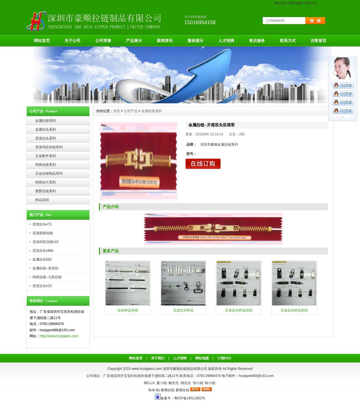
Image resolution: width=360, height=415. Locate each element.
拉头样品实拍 (128, 310)
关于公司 (73, 40)
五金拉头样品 (183, 310)
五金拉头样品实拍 (238, 310)
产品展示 (134, 40)
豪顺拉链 (167, 390)
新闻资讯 (165, 40)
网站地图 (295, 3)
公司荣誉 (103, 40)
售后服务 (257, 40)
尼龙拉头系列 (45, 138)
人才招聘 (226, 40)
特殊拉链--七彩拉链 (47, 277)
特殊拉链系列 (45, 165)
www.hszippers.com (146, 369)
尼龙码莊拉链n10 (45, 242)
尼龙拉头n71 (42, 224)
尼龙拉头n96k (43, 251)
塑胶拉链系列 (45, 191)
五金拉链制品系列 (49, 173)
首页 (116, 111)
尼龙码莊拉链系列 (49, 147)
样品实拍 (42, 200)
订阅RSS (224, 358)
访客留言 (318, 40)
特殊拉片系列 (45, 182)
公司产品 (130, 111)
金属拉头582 (42, 259)
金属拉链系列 (45, 121)
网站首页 (280, 3)
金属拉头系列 (45, 129)
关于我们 (157, 358)
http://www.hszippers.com (59, 336)
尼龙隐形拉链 (42, 233)
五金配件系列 (45, 156)
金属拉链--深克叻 (45, 268)
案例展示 (195, 40)
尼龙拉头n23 (42, 286)
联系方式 (311, 3)
